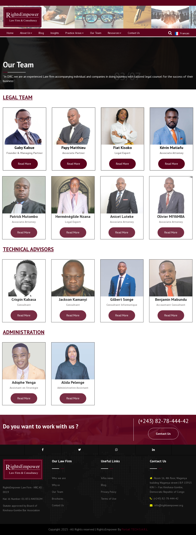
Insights (54, 33)
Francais (182, 33)
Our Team (95, 33)
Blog (41, 33)
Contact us (134, 33)
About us (26, 33)
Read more (23, 164)
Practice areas (74, 33)
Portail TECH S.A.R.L (134, 529)
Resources (114, 33)
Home (10, 33)
